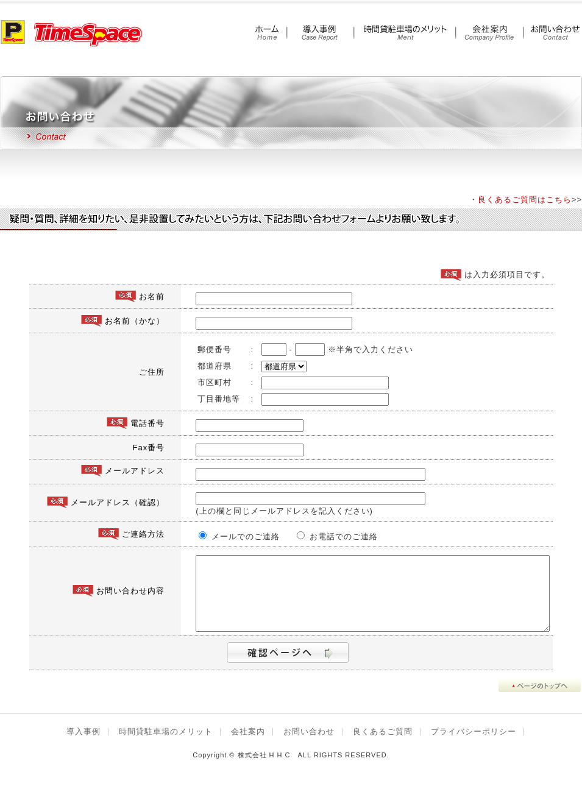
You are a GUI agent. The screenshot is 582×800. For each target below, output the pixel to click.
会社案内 (248, 746)
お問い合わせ (309, 746)
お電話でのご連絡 (304, 536)
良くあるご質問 (383, 746)
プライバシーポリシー (473, 746)
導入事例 (83, 746)
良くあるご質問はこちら (525, 199)
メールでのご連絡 (214, 536)
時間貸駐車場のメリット (166, 746)
